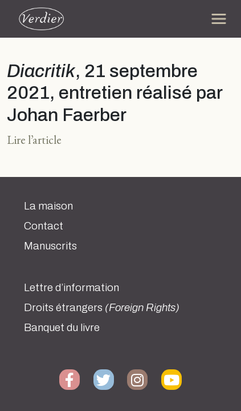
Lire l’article (34, 139)
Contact (43, 226)
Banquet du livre (62, 327)
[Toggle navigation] (218, 19)
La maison (48, 206)
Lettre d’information (71, 287)
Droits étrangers (101, 307)
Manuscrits (50, 246)
